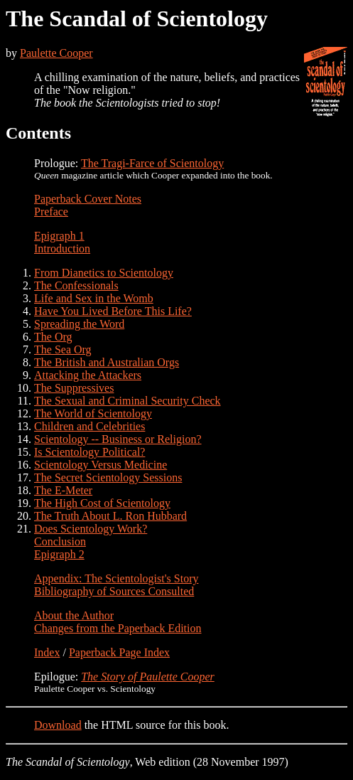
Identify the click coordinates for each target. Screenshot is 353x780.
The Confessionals (76, 285)
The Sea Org (63, 349)
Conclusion (60, 541)
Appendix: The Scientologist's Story (116, 578)
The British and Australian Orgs (106, 362)
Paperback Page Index (119, 652)
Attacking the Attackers (87, 375)
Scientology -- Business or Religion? (118, 439)
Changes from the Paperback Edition (118, 628)
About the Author (74, 615)
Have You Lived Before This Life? (113, 311)
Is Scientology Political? (89, 452)
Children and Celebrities (89, 426)
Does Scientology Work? (90, 529)
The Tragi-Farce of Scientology (152, 163)
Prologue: (57, 163)
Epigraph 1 (59, 236)
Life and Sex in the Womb (93, 298)
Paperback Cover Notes (87, 199)
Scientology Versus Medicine (100, 465)
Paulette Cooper (56, 53)
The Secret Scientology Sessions (108, 477)
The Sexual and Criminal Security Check (127, 401)
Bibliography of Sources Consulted (114, 591)
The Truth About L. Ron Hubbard (110, 516)
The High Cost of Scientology (102, 503)
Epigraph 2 (59, 554)
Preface (51, 211)
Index (47, 652)
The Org (53, 337)
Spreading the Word (79, 324)
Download (58, 725)
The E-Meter (63, 490)
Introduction (62, 248)
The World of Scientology (93, 413)
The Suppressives (74, 388)
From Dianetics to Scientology (103, 273)
